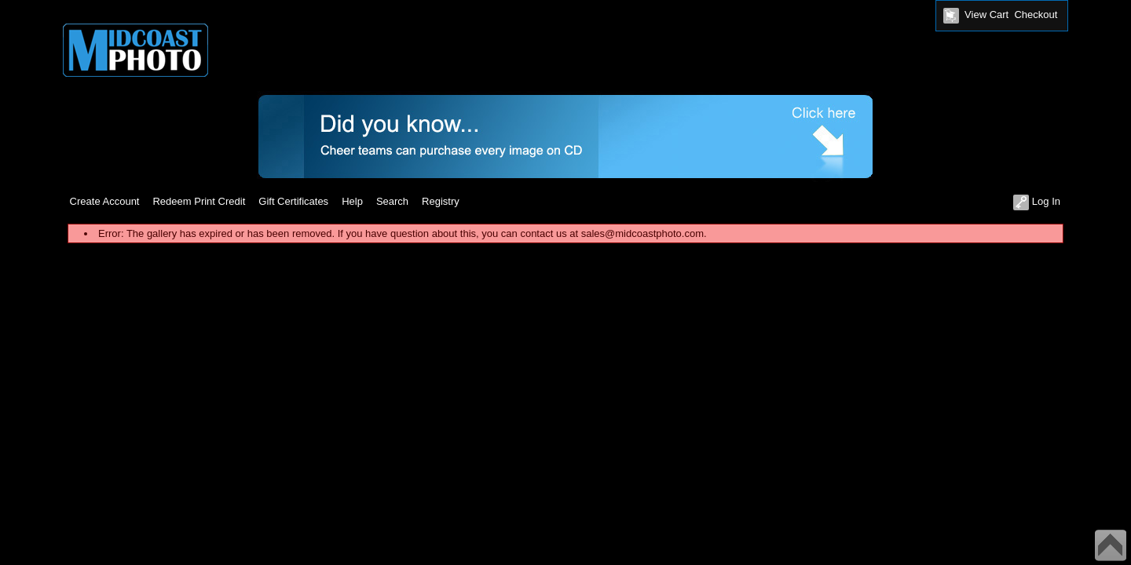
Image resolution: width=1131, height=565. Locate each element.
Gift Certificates (293, 201)
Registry (440, 201)
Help (352, 201)
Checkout (1035, 14)
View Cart (986, 14)
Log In (1036, 201)
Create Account (105, 201)
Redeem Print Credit (198, 201)
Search (392, 201)
